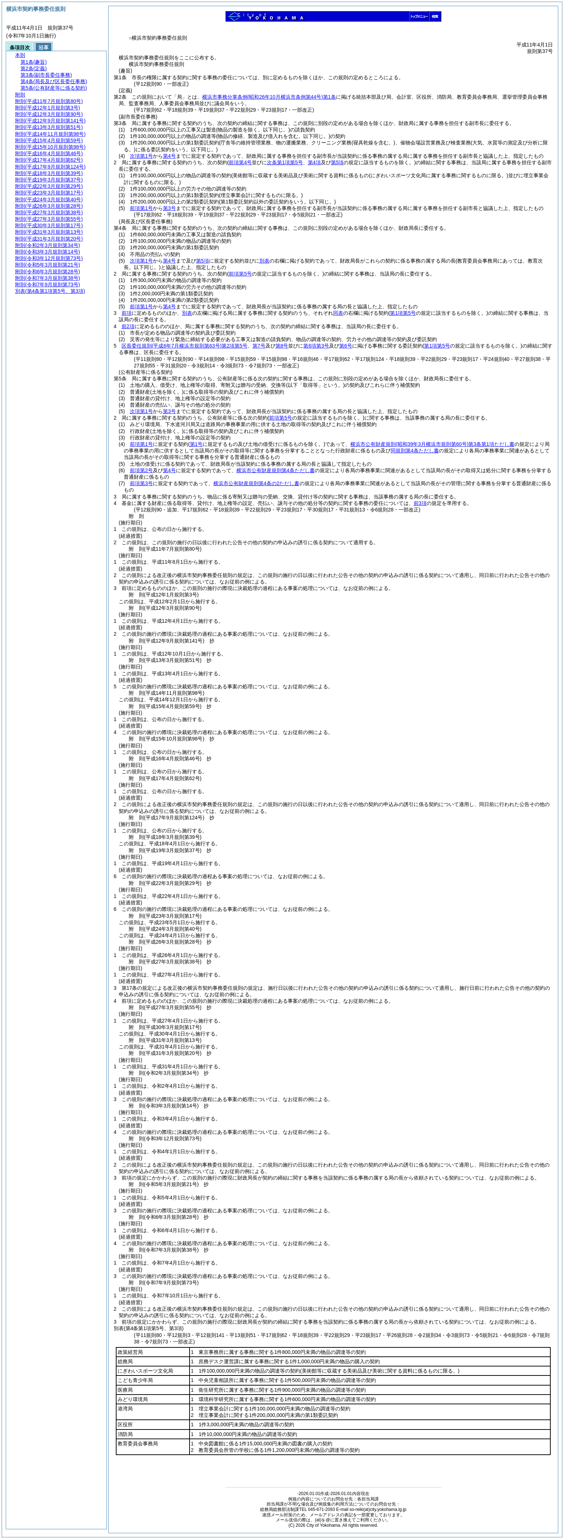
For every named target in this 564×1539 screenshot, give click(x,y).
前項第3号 (141, 483)
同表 (338, 313)
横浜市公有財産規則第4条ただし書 (275, 470)
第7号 (259, 346)
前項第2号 (141, 470)
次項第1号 (141, 156)
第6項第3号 (316, 346)
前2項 (128, 326)
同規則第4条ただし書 (415, 450)
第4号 (169, 156)
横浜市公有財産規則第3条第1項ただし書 (432, 444)
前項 (127, 313)
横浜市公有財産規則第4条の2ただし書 (256, 483)
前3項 (420, 503)
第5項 (202, 261)
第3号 (169, 208)
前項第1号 (141, 208)
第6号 (345, 346)
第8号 (282, 346)
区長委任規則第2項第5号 (184, 346)
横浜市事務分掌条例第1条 (269, 97)
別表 (264, 261)
